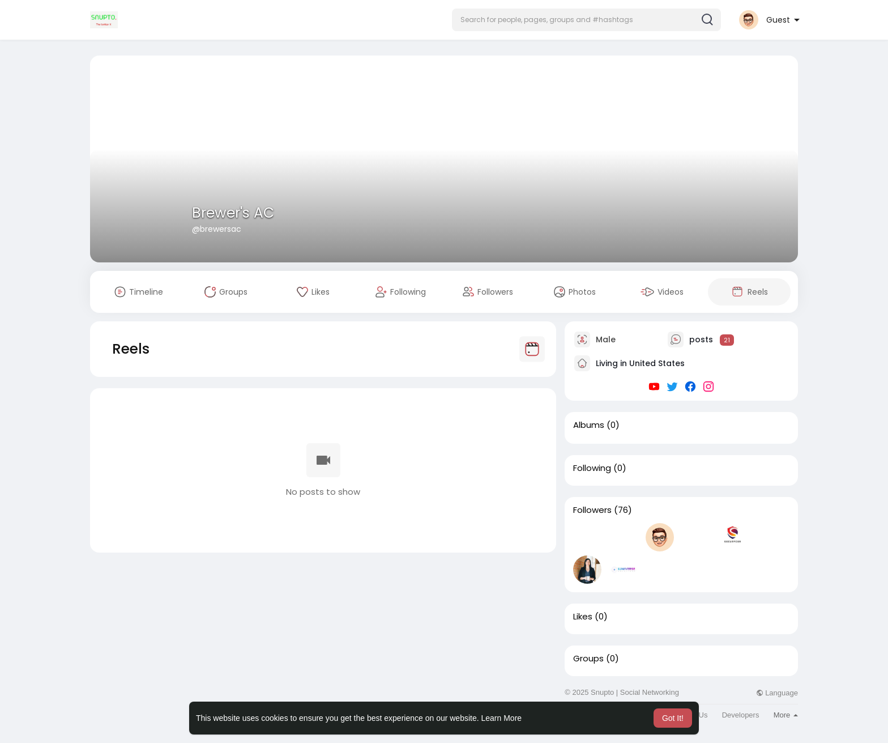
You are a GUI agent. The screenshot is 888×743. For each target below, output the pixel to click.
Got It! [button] (673, 718)
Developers (740, 715)
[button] (586, 20)
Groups (588, 658)
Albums (588, 425)
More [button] (786, 715)
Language (777, 693)
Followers (592, 510)
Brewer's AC (233, 213)
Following (592, 468)
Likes (582, 616)
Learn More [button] (501, 718)
